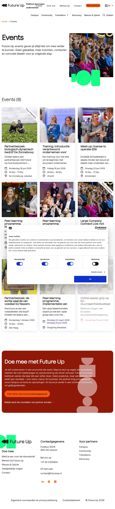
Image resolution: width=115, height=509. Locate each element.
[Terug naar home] (13, 5)
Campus (35, 15)
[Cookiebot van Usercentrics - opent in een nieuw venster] (96, 228)
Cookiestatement (71, 500)
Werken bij (65, 6)
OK (90, 279)
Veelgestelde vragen (12, 468)
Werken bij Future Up (12, 460)
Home (4, 21)
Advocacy (77, 15)
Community (46, 15)
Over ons (51, 6)
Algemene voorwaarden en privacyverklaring (34, 500)
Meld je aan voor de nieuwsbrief (18, 456)
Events (39, 6)
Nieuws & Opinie (92, 15)
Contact (77, 6)
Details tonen (96, 272)
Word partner (93, 5)
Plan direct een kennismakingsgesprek (27, 394)
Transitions (85, 455)
